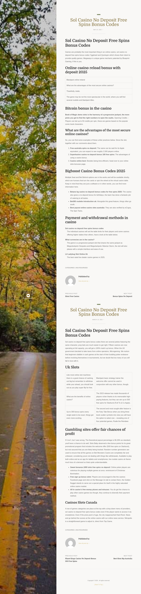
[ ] (98, 584)
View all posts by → (84, 281)
